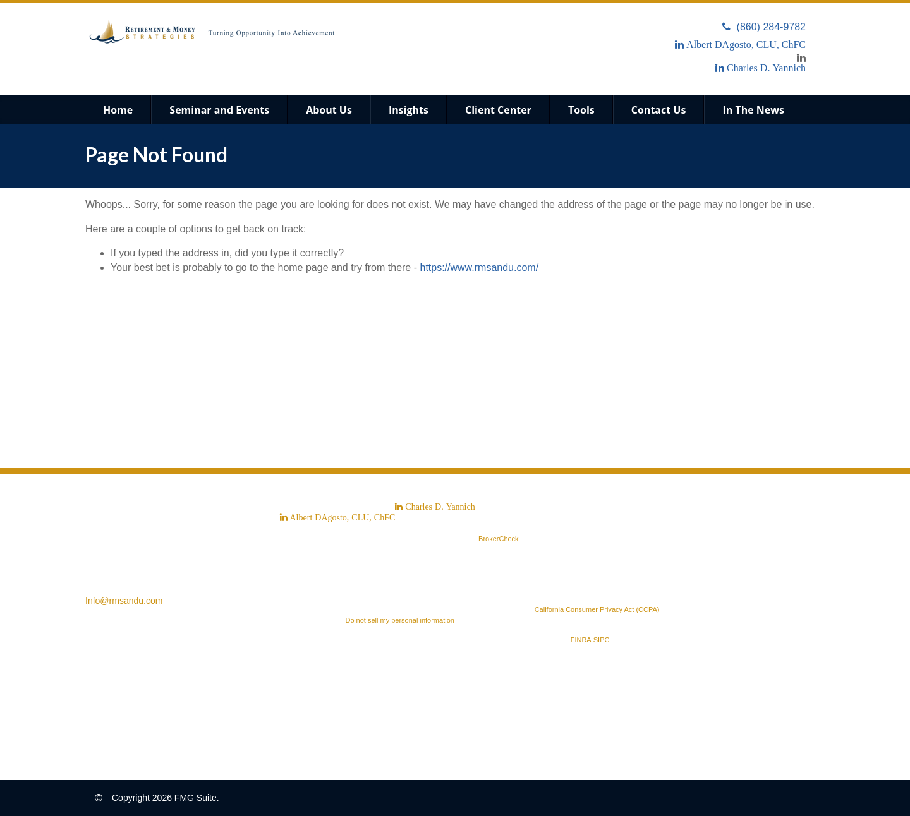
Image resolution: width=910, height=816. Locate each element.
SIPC (601, 640)
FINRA (581, 640)
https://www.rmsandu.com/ (479, 267)
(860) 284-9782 (764, 26)
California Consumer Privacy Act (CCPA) (597, 609)
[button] (219, 109)
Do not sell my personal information (399, 620)
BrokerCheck (498, 539)
